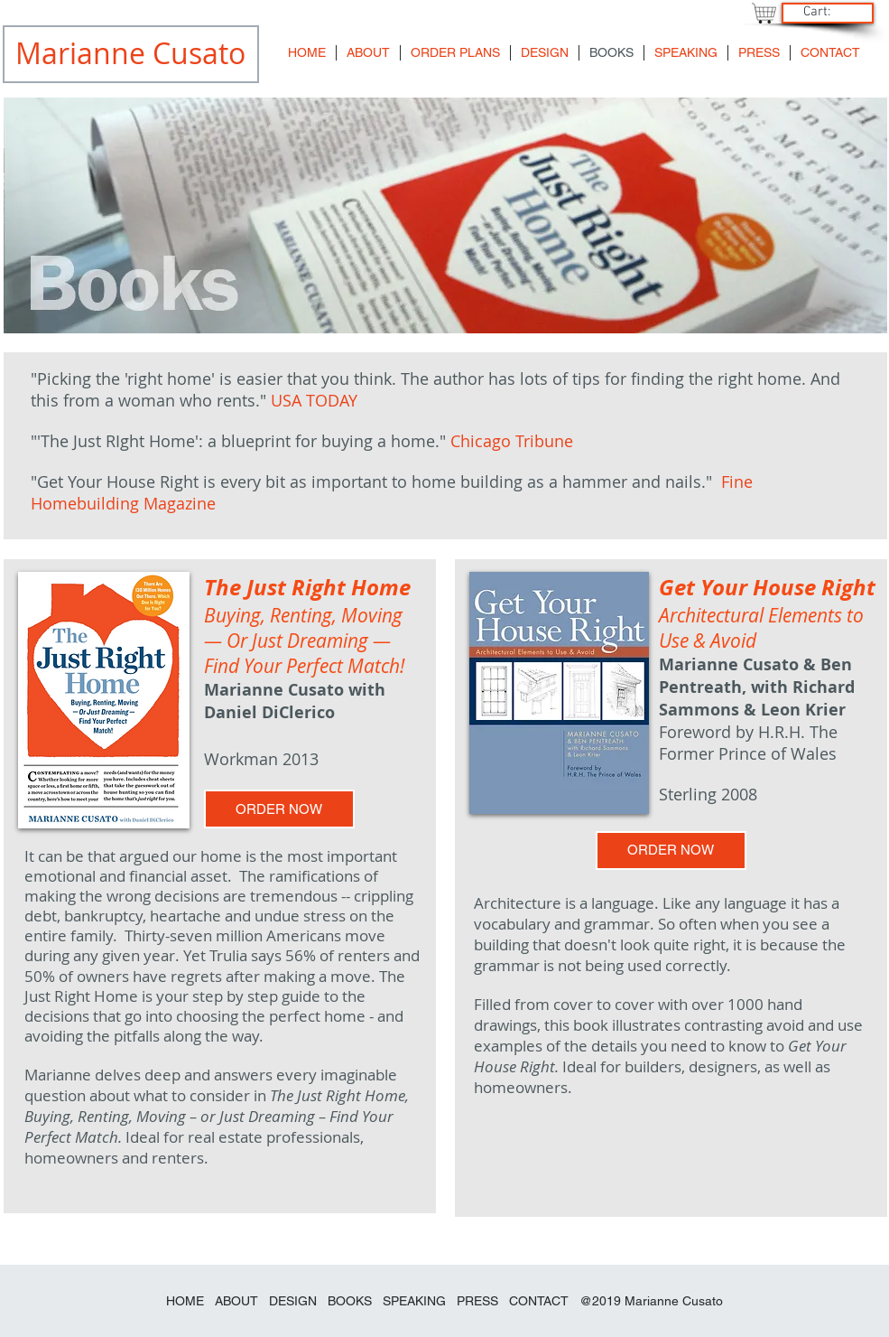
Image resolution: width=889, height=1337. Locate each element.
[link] (825, 11)
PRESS (477, 1301)
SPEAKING (414, 1301)
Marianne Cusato (674, 1301)
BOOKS (351, 1301)
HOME (185, 1301)
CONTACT (539, 1301)
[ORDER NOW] (279, 809)
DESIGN (293, 1301)
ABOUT (236, 1301)
